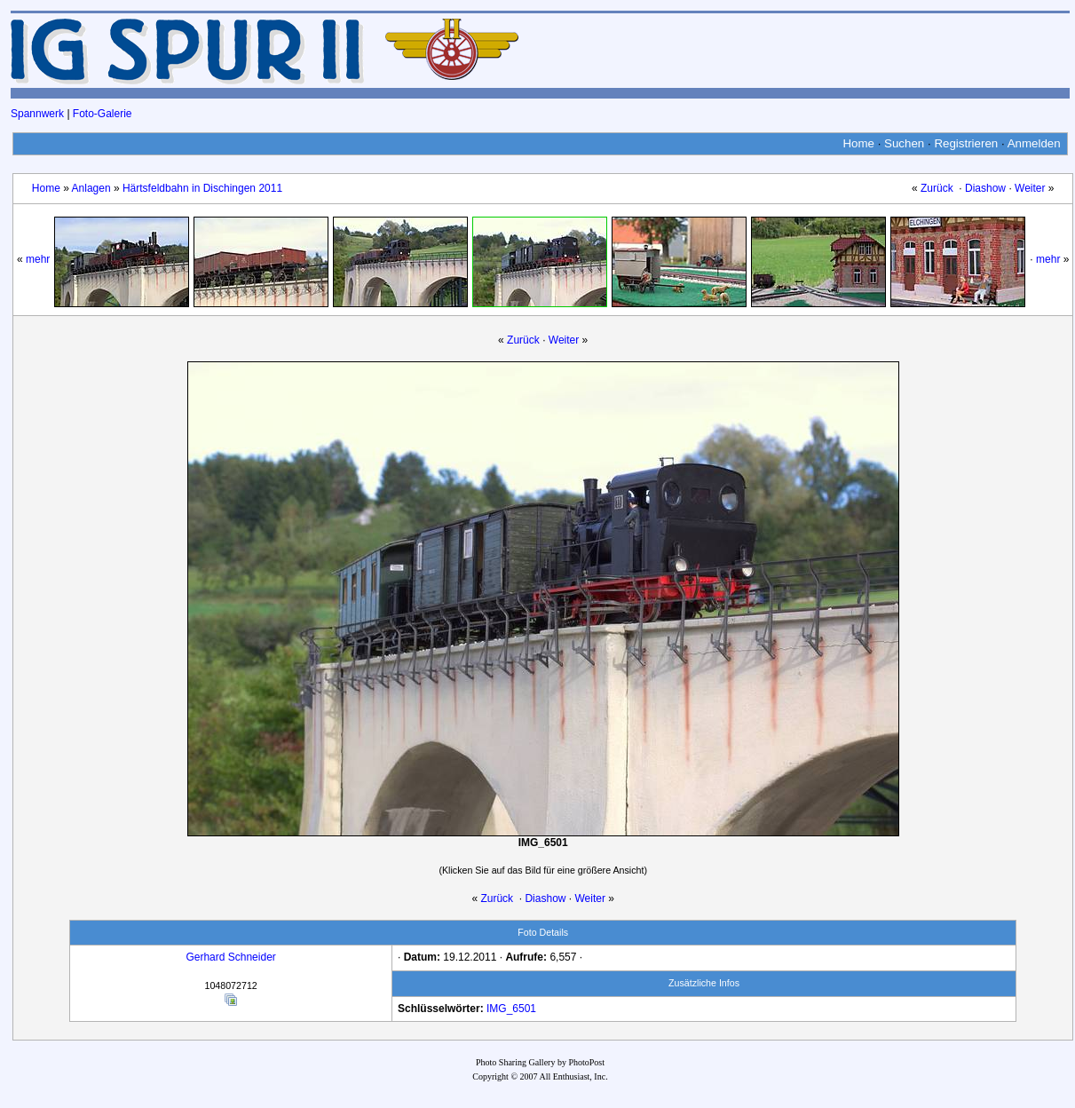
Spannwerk (37, 113)
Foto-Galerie (102, 113)
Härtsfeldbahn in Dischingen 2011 (202, 188)
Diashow (985, 188)
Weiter (1030, 188)
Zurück (937, 188)
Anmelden (1034, 143)
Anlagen (91, 188)
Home (858, 143)
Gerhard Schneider (230, 957)
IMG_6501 (511, 1008)
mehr (38, 259)
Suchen (904, 143)
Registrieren (966, 143)
